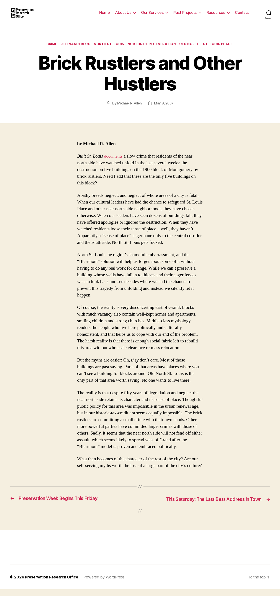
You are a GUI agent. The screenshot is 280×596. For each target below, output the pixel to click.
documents (114, 163)
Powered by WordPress (106, 583)
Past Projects (185, 15)
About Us (123, 15)
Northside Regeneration (153, 51)
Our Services (152, 15)
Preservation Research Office (52, 583)
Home (104, 15)
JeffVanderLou (75, 51)
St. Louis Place (220, 51)
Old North (191, 51)
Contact (242, 15)
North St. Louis (109, 51)
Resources (216, 15)
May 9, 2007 (164, 110)
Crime (50, 51)
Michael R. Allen (129, 110)
